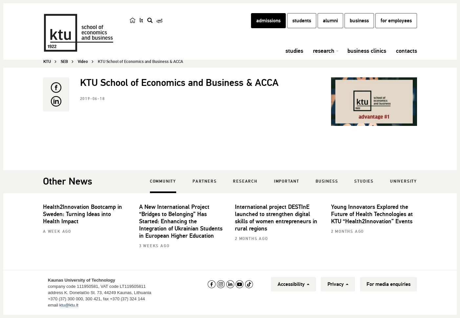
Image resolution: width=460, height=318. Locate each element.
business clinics (366, 50)
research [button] (323, 50)
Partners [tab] (205, 181)
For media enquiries (388, 284)
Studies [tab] (364, 181)
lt (141, 20)
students (301, 20)
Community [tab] (163, 181)
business (359, 20)
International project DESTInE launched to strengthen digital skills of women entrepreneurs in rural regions (276, 217)
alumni (330, 20)
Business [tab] (327, 181)
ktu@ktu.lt (68, 305)
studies (294, 50)
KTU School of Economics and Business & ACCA (179, 83)
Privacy (337, 284)
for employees (396, 20)
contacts (406, 50)
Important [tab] (286, 181)
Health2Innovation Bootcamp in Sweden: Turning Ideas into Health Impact (82, 214)
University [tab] (403, 181)
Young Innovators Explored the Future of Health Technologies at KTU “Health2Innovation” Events (372, 214)
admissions (268, 20)
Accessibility (293, 284)
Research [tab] (245, 181)
